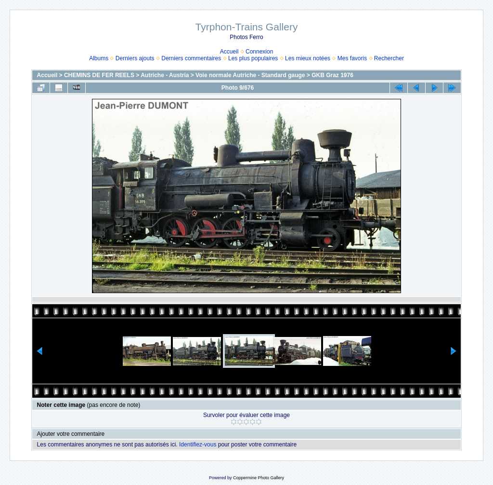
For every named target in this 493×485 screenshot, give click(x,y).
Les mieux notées (307, 58)
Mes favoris (352, 58)
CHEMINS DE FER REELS (99, 75)
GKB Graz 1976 (332, 75)
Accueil (229, 51)
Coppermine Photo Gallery (258, 477)
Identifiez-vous (197, 444)
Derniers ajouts (135, 58)
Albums (98, 58)
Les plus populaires (253, 58)
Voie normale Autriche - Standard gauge (250, 75)
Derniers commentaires (191, 58)
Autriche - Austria (165, 75)
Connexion (259, 51)
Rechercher (389, 58)
